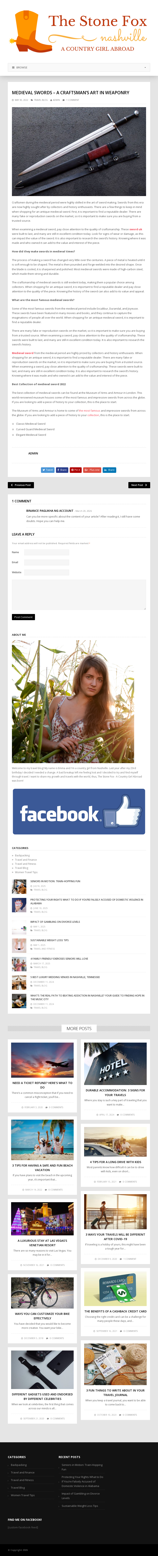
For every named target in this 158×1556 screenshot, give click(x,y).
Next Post (139, 485)
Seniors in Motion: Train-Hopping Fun (55, 881)
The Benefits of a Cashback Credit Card (115, 1311)
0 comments (56, 1107)
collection (93, 415)
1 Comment (72, 100)
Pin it (75, 470)
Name (15, 552)
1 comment (129, 1259)
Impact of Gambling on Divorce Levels (55, 922)
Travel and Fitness (25, 864)
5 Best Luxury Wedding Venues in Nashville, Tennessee (65, 977)
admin (56, 100)
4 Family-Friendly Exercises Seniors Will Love (59, 958)
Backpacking (22, 855)
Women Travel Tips (26, 872)
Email (15, 562)
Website (16, 572)
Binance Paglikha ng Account (49, 511)
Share (62, 470)
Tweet (48, 470)
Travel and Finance (26, 859)
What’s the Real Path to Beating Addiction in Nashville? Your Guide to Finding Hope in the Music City (87, 997)
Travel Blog (41, 100)
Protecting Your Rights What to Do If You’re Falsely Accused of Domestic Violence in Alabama (86, 901)
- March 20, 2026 (83, 510)
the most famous (89, 410)
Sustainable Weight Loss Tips (49, 940)
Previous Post (21, 485)
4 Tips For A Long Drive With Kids (115, 1162)
